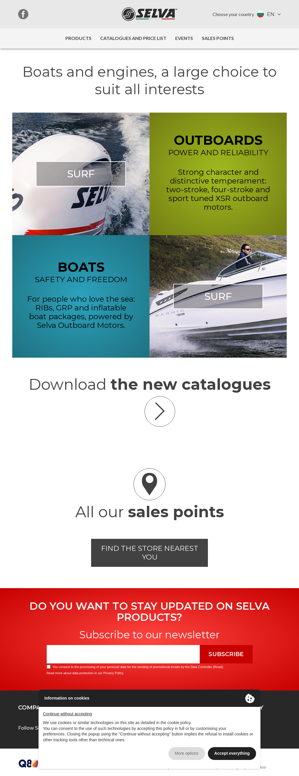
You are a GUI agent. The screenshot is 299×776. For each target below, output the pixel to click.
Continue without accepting (67, 714)
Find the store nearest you (149, 552)
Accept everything (232, 753)
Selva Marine (149, 14)
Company (33, 707)
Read (218, 667)
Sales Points (218, 38)
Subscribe (226, 654)
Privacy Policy (113, 673)
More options (187, 753)
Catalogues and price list (133, 38)
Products (78, 38)
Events (184, 38)
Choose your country (233, 14)
